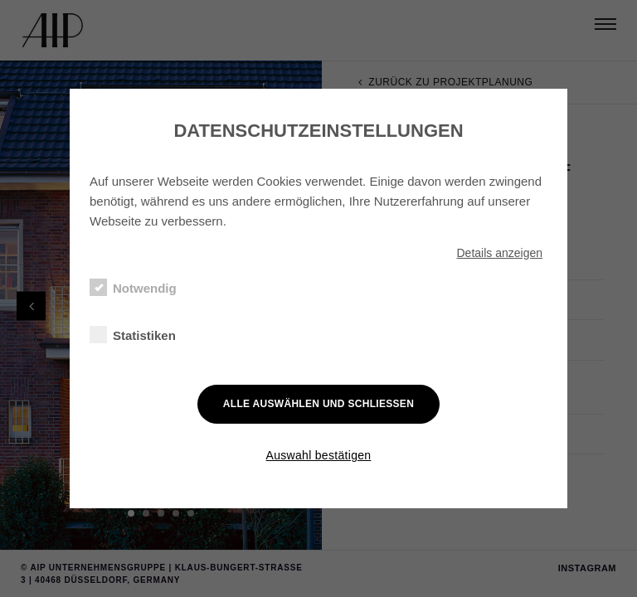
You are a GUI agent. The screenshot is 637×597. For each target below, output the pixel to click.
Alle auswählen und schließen (318, 404)
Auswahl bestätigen (319, 455)
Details (499, 253)
